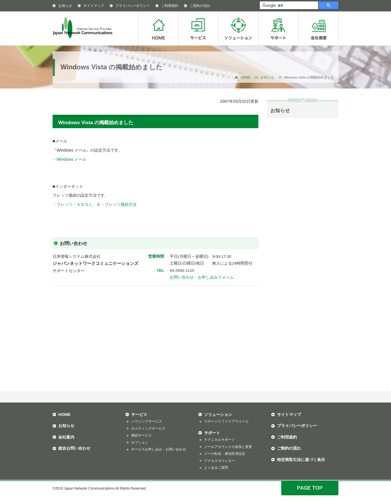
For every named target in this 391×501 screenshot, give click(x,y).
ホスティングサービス (148, 428)
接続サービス (141, 435)
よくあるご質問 (216, 468)
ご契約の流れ (200, 5)
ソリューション (238, 28)
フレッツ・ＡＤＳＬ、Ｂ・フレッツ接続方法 (97, 204)
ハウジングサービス (146, 421)
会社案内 (66, 437)
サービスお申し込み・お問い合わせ (158, 449)
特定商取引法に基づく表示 (301, 459)
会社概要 (318, 28)
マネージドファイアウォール (226, 421)
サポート (278, 28)
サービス (198, 28)
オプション (139, 442)
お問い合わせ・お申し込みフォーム (202, 277)
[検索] (288, 5)
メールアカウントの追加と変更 (228, 447)
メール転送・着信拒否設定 (224, 454)
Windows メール (71, 159)
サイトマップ (93, 5)
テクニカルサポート (219, 440)
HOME (158, 28)
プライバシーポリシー (132, 5)
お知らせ (65, 5)
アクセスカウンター (219, 461)
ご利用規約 (169, 5)
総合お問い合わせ (74, 448)
